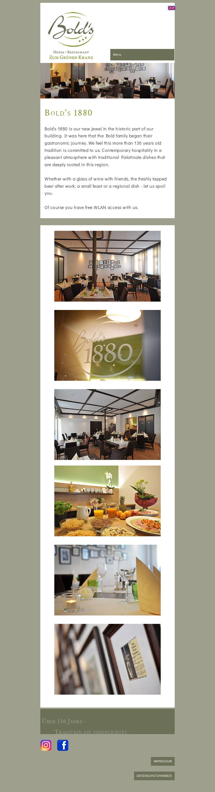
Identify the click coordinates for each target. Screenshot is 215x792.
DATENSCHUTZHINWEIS (154, 775)
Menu (117, 54)
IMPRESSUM (163, 761)
